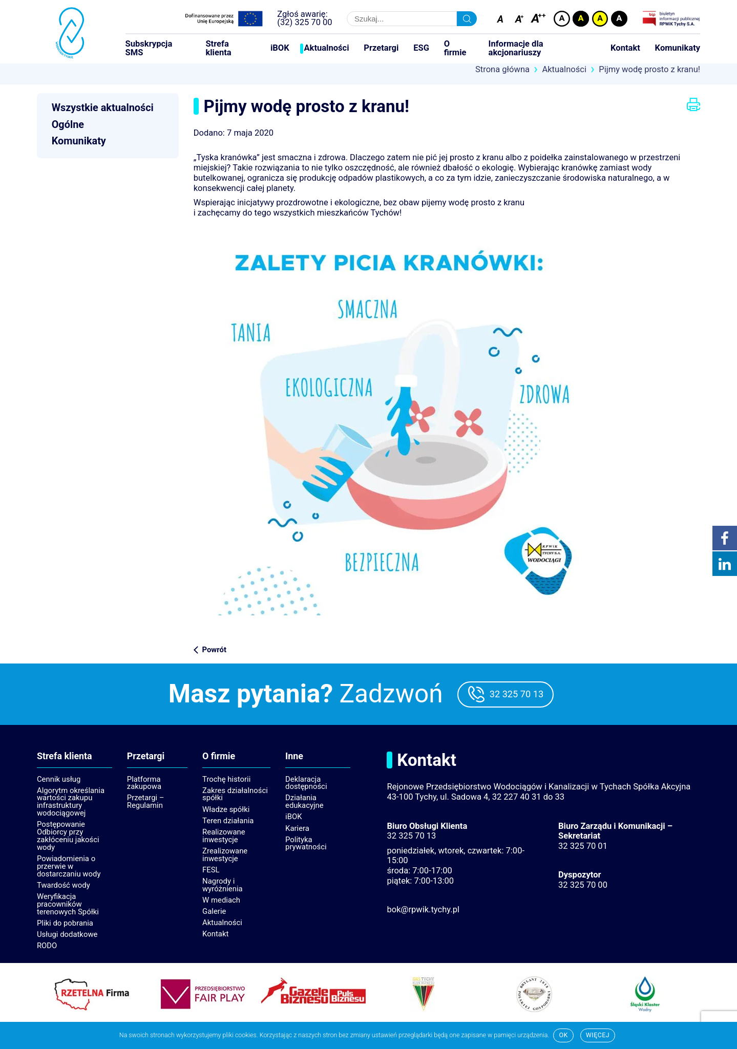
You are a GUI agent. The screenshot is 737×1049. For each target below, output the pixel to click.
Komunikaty (677, 48)
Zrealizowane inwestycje (224, 854)
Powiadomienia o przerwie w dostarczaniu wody (68, 866)
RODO (47, 945)
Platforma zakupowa (144, 783)
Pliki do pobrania (65, 923)
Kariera (297, 828)
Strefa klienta (218, 48)
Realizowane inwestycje (223, 835)
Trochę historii (226, 779)
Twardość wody (63, 885)
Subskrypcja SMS (149, 48)
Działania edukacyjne (304, 801)
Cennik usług (58, 779)
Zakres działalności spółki (235, 794)
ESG (421, 48)
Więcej (597, 1035)
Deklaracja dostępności (306, 783)
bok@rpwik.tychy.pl (423, 909)
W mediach (221, 900)
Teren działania (228, 820)
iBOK (279, 48)
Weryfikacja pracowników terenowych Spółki (68, 904)
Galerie (214, 911)
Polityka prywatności (305, 843)
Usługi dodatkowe (67, 934)
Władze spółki (225, 809)
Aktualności (326, 48)
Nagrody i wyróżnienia (222, 884)
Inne (294, 756)
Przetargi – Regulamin (145, 801)
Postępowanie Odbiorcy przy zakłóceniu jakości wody (68, 836)
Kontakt (625, 48)
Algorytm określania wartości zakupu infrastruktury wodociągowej (70, 802)
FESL (211, 869)
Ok (563, 1035)
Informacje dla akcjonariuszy (516, 48)
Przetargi (381, 48)
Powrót (214, 649)
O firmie (455, 48)
